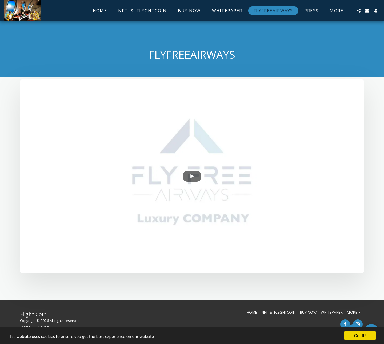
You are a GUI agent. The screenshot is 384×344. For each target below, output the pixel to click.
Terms (25, 327)
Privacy (44, 327)
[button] (359, 11)
